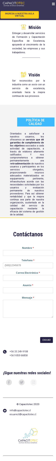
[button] (9, 383)
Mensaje (28, 297)
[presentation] (25, 332)
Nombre (28, 248)
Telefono (28, 260)
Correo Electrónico (28, 272)
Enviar (46, 340)
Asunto (28, 285)
